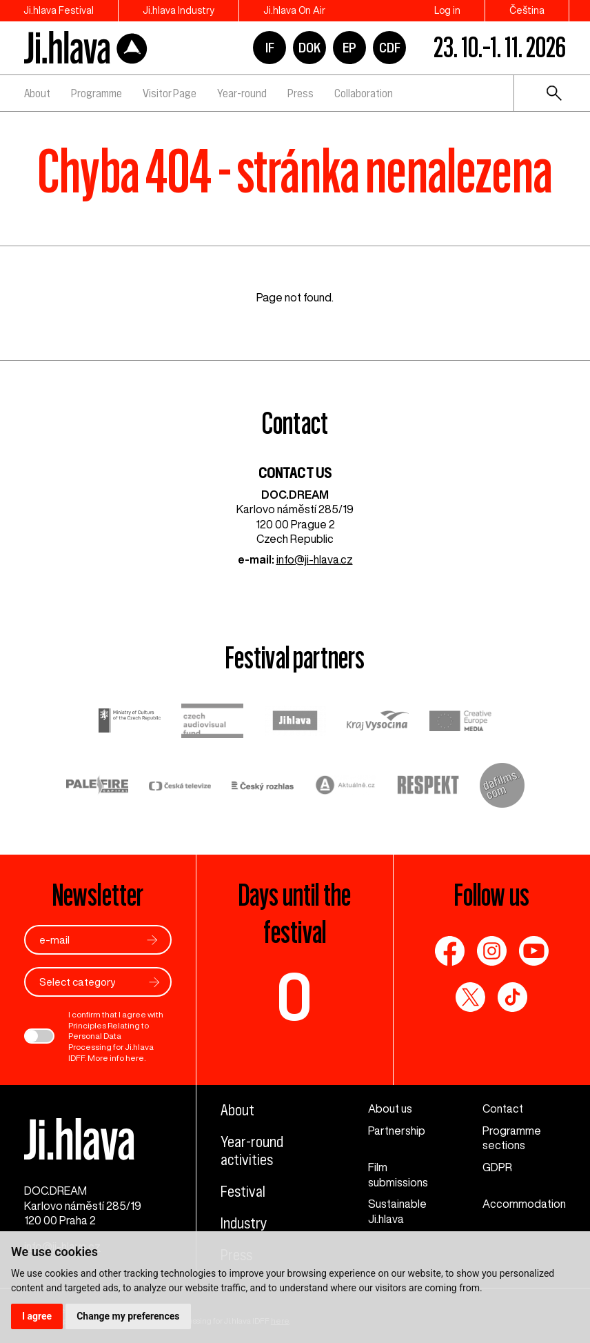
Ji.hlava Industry (178, 10)
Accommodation (524, 1203)
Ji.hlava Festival (58, 10)
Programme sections (511, 1138)
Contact (502, 1108)
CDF (389, 47)
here (134, 1057)
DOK (309, 47)
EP (349, 47)
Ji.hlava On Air (294, 10)
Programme (96, 93)
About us (390, 1108)
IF (269, 47)
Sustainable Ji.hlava (397, 1211)
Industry (244, 1223)
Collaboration (363, 93)
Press (300, 93)
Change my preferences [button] (128, 1316)
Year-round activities (252, 1150)
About (37, 93)
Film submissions (398, 1175)
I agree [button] (37, 1316)
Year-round (242, 93)
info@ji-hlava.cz (314, 559)
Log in (447, 10)
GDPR (497, 1167)
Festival (243, 1191)
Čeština (527, 10)
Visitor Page (169, 93)
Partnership (396, 1130)
